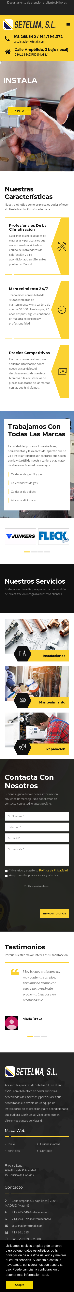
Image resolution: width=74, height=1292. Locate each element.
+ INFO (19, 110)
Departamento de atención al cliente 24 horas (37, 2)
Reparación (41, 749)
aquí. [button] (45, 1274)
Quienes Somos (50, 1144)
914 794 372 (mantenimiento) (28, 1219)
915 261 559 (17, 1232)
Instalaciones (41, 656)
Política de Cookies (19, 1175)
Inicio (11, 1144)
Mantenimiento (41, 702)
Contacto (46, 1150)
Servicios (14, 1150)
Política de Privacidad (53, 870)
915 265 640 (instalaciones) (27, 1212)
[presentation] (35, 901)
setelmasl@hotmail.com (23, 1225)
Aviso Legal (14, 1165)
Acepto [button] (19, 1284)
